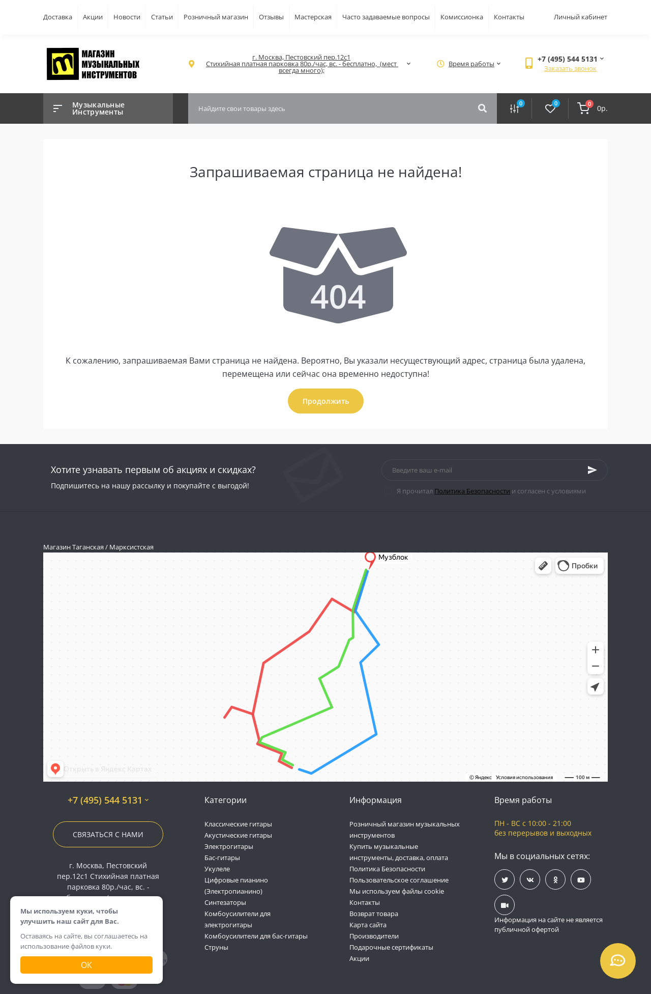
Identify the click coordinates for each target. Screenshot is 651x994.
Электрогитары (228, 846)
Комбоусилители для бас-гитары (256, 936)
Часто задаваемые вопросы (386, 16)
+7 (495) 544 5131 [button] (108, 800)
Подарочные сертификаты (391, 947)
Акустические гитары (238, 835)
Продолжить (326, 401)
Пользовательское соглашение (399, 880)
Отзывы (271, 16)
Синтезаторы (225, 902)
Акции (93, 16)
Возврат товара (373, 913)
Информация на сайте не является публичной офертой (548, 924)
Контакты (509, 16)
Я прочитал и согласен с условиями (491, 491)
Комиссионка (461, 16)
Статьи (162, 16)
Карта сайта (368, 924)
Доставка (57, 16)
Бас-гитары (222, 857)
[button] (301, 63)
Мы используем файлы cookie (396, 891)
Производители (374, 936)
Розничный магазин (216, 16)
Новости (126, 16)
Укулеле (217, 868)
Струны (216, 947)
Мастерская (313, 16)
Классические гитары (238, 824)
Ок (86, 965)
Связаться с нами (108, 834)
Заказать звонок (570, 68)
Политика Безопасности (472, 490)
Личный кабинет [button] (580, 16)
